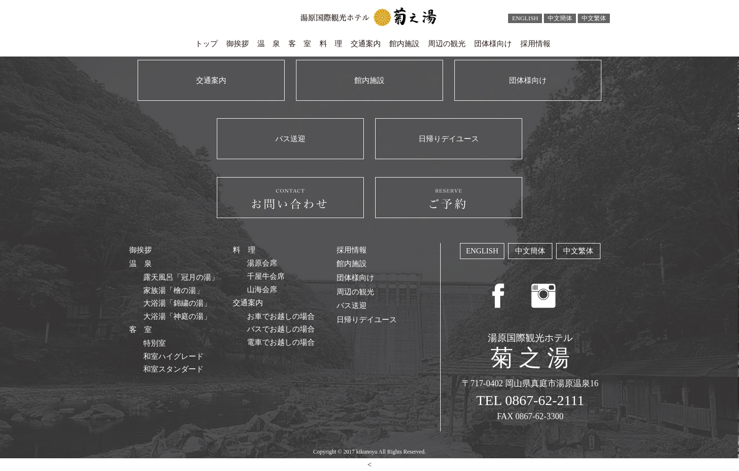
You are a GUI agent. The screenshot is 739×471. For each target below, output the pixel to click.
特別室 (154, 343)
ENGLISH (525, 18)
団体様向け (493, 44)
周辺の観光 (447, 44)
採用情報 (535, 44)
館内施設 (404, 44)
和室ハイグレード (173, 356)
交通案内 (366, 44)
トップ (206, 44)
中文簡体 (560, 18)
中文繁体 (594, 18)
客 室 (299, 44)
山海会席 (262, 289)
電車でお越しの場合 (281, 342)
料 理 (331, 44)
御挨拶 (237, 44)
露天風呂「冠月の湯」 (181, 277)
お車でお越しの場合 (281, 316)
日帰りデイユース (367, 320)
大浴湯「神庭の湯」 (177, 316)
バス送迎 (352, 305)
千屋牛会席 (266, 276)
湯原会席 (262, 263)
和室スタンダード (173, 369)
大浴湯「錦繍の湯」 (177, 303)
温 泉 (268, 44)
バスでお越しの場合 (281, 329)
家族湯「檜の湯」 (173, 290)
